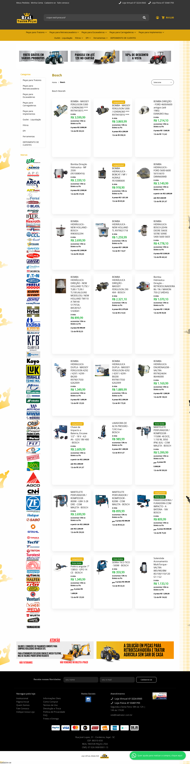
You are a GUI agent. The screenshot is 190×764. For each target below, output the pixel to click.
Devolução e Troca (52, 708)
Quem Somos (23, 705)
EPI (87, 38)
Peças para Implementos (150, 32)
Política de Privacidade (54, 711)
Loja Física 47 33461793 (162, 2)
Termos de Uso (50, 705)
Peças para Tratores (35, 32)
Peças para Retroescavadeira (63, 32)
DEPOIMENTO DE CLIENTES (123, 38)
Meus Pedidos (23, 2)
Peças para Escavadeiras (93, 32)
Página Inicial (22, 701)
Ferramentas (99, 38)
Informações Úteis (52, 698)
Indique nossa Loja (25, 711)
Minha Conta (37, 2)
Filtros (78, 38)
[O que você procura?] (144, 17)
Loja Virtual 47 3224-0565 (134, 2)
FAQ (45, 715)
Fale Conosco (22, 708)
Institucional (22, 698)
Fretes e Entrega (51, 718)
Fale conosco (63, 2)
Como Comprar (50, 701)
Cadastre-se (50, 2)
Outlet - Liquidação (63, 38)
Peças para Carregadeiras (122, 32)
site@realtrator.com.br (121, 714)
